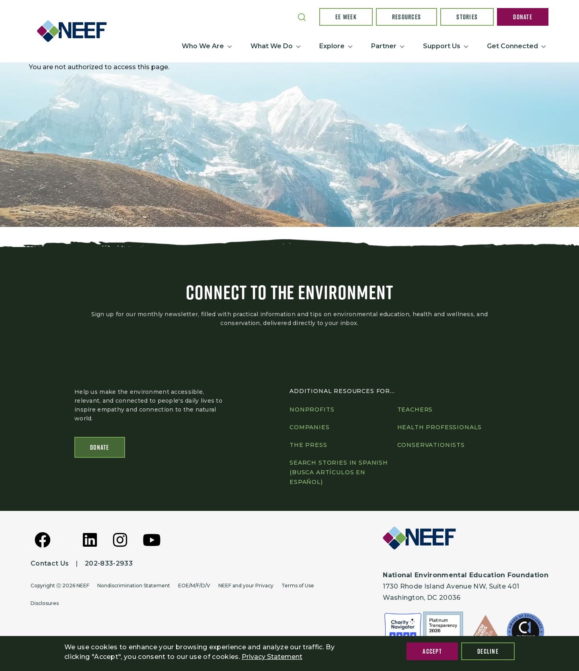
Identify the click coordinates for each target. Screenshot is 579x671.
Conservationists (431, 445)
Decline (488, 651)
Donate (522, 16)
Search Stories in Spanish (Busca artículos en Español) (339, 472)
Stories (467, 16)
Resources (406, 16)
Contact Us (50, 563)
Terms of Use (297, 585)
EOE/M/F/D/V (194, 585)
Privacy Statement (272, 657)
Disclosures (45, 603)
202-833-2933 (109, 563)
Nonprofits (312, 409)
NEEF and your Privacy (245, 585)
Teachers (415, 409)
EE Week (346, 16)
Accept (432, 651)
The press (308, 445)
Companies (310, 427)
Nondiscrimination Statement (133, 585)
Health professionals (439, 427)
